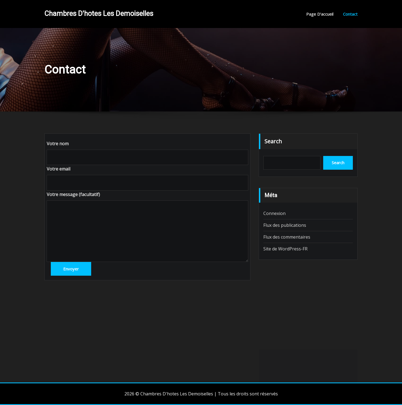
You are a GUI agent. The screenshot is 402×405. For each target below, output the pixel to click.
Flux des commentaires (286, 237)
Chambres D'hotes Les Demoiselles (98, 13)
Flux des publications (284, 225)
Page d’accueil (319, 14)
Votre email (58, 169)
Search (273, 141)
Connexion (274, 213)
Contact (350, 14)
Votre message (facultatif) (73, 194)
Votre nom (58, 144)
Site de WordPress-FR (285, 249)
